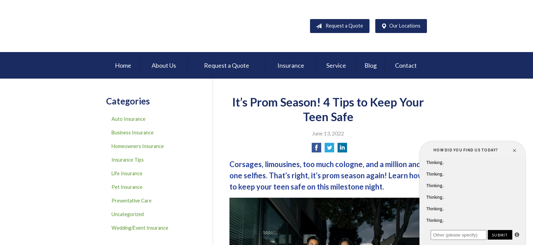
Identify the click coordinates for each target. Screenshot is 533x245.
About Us (164, 65)
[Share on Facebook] (316, 149)
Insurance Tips (127, 160)
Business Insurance (132, 132)
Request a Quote (338, 26)
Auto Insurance (128, 119)
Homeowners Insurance (137, 146)
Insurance (290, 65)
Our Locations (399, 26)
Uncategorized (127, 214)
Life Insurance (126, 173)
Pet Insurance (126, 187)
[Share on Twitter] (329, 149)
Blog (370, 65)
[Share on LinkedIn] (342, 149)
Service (336, 65)
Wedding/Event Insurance (139, 228)
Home (123, 65)
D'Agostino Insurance (148, 26)
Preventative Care (131, 200)
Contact (406, 65)
